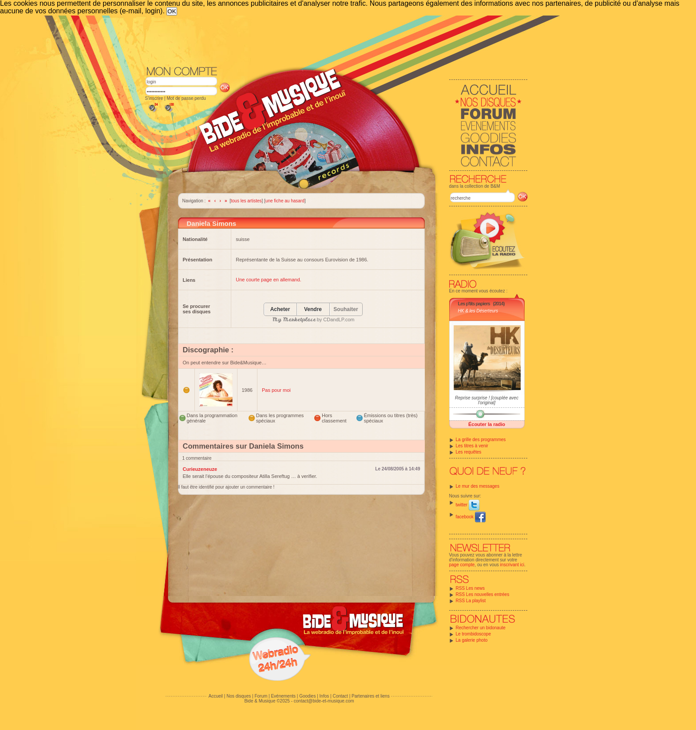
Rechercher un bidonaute (481, 627)
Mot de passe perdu (186, 98)
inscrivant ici (512, 564)
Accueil (216, 696)
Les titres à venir (472, 445)
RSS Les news (470, 588)
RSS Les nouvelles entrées (483, 594)
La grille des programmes (481, 439)
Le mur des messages (477, 486)
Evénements (283, 696)
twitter (467, 504)
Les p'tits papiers (474, 303)
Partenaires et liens (371, 696)
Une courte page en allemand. (268, 279)
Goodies (307, 696)
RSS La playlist (471, 600)
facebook (471, 516)
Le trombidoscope (473, 633)
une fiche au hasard (284, 200)
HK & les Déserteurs (478, 310)
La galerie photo (472, 640)
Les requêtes (469, 452)
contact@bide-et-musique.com (324, 700)
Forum (260, 696)
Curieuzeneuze (200, 469)
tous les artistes (246, 200)
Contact (340, 696)
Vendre (313, 309)
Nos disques (238, 696)
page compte (462, 564)
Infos (324, 696)
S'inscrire (154, 98)
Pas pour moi (276, 390)
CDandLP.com (338, 319)
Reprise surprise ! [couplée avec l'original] (486, 400)
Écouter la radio (486, 424)
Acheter (280, 309)
